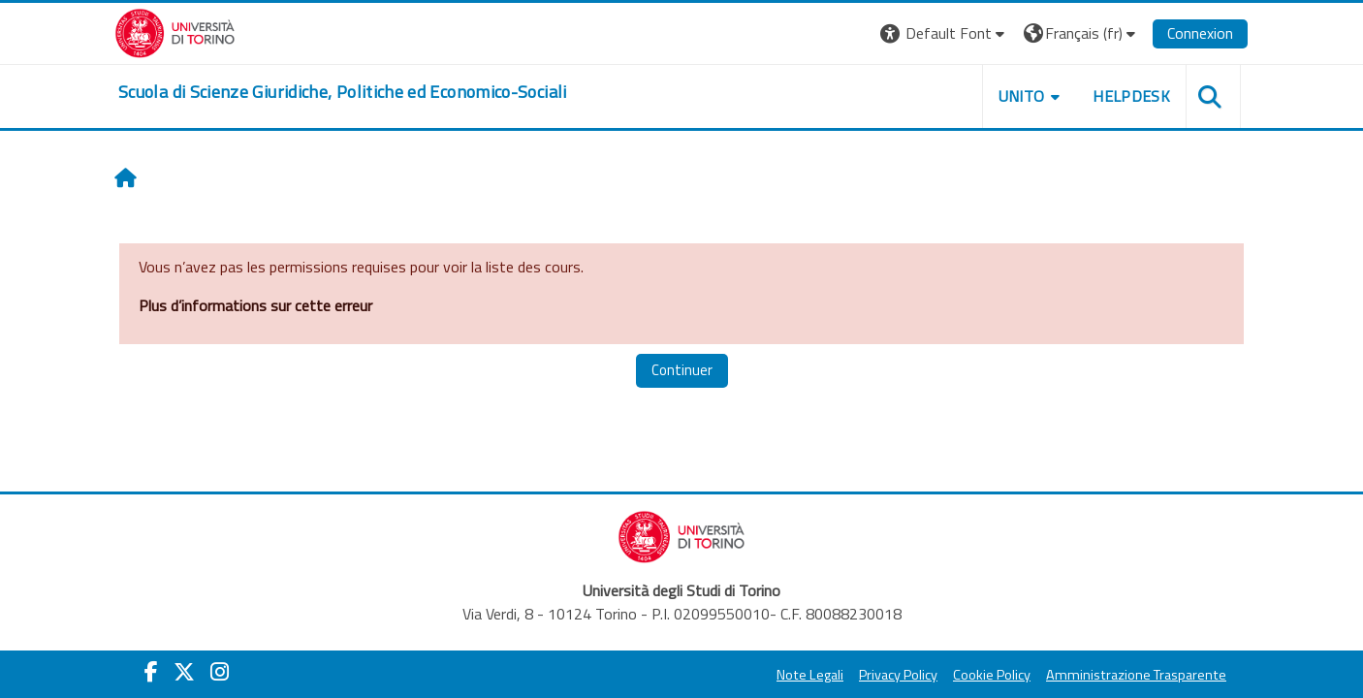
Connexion (1200, 33)
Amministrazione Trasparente (1136, 674)
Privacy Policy (898, 674)
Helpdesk (1131, 96)
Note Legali (810, 674)
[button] (944, 33)
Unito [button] (1021, 96)
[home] (342, 92)
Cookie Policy (991, 674)
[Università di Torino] (175, 31)
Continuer (682, 370)
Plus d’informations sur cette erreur (255, 305)
